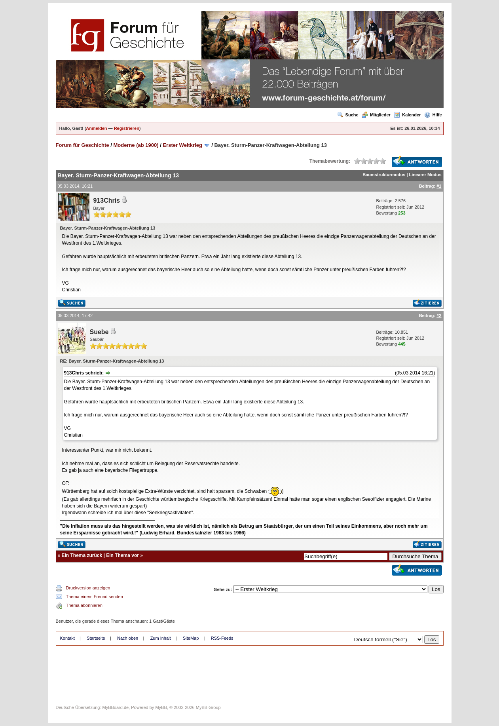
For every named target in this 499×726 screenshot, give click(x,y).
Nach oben (127, 638)
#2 (438, 315)
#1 (438, 186)
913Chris (106, 200)
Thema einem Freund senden (94, 596)
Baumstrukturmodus (383, 174)
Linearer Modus (425, 174)
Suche (348, 114)
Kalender (407, 114)
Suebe (99, 332)
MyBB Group (208, 707)
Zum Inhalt (160, 638)
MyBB (161, 707)
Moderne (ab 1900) (135, 145)
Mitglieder (376, 114)
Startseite (96, 638)
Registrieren (126, 128)
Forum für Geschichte (82, 145)
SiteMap (191, 638)
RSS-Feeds (222, 638)
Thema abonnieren (84, 605)
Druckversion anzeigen (88, 587)
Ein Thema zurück (82, 555)
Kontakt (67, 638)
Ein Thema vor (122, 555)
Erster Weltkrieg (182, 145)
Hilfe (433, 114)
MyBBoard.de (115, 707)
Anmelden (96, 128)
